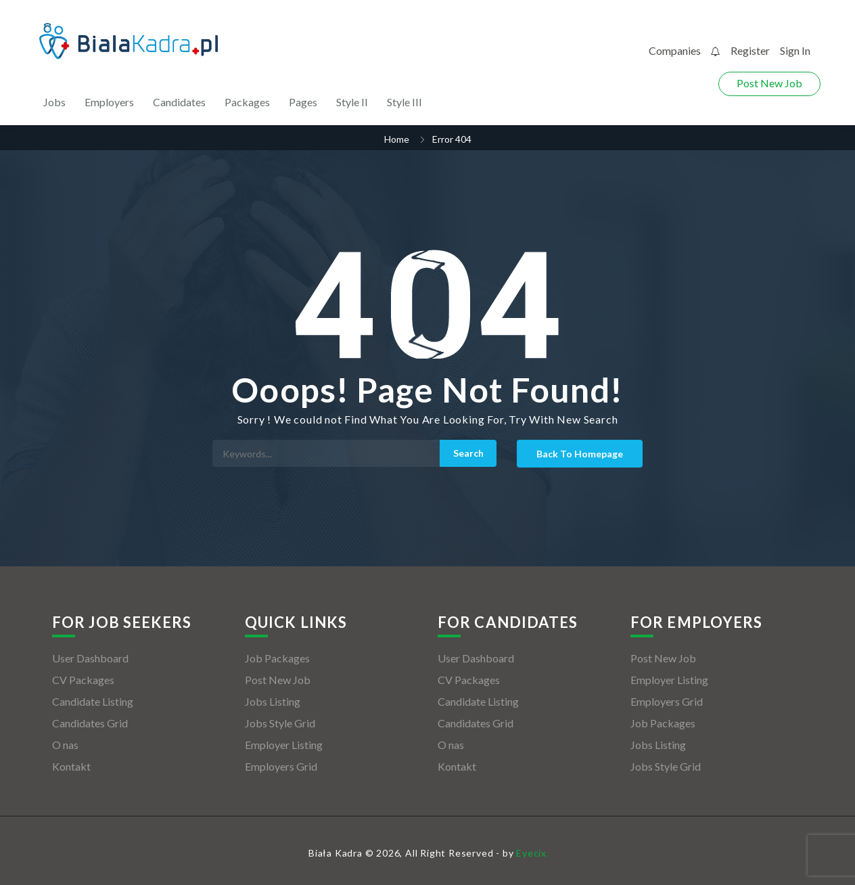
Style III (404, 101)
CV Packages (83, 679)
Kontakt (71, 766)
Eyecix (531, 853)
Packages (247, 101)
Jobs (54, 101)
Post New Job (769, 82)
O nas (65, 744)
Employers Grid (281, 766)
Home (396, 139)
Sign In (795, 50)
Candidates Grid (90, 723)
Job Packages (277, 658)
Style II (352, 101)
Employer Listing (284, 744)
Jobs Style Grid (280, 723)
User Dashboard (90, 658)
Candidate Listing (92, 701)
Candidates (179, 101)
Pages (303, 101)
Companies (675, 50)
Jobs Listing (272, 701)
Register (750, 50)
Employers (109, 101)
